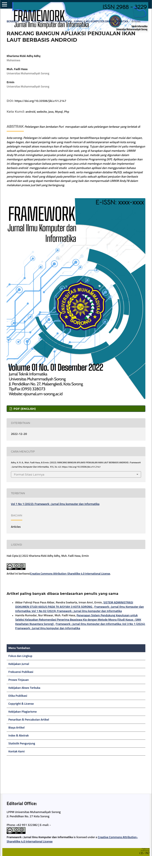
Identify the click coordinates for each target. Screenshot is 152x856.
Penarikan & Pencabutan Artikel (28, 719)
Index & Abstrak (18, 735)
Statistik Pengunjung (21, 743)
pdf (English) (24, 408)
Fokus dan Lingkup (20, 656)
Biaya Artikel (16, 727)
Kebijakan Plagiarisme (22, 711)
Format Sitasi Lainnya (29, 474)
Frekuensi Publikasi (20, 671)
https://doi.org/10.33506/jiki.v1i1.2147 (40, 101)
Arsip (25, 21)
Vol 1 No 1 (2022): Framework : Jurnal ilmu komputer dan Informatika (80, 21)
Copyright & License (21, 703)
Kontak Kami (16, 751)
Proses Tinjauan (18, 679)
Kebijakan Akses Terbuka (24, 687)
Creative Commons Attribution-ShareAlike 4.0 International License (70, 573)
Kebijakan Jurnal (18, 664)
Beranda (13, 21)
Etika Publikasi (17, 695)
